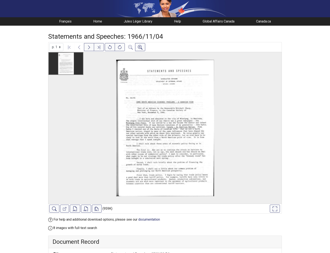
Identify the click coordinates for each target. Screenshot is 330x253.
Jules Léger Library (138, 21)
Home (97, 21)
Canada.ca (263, 21)
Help (177, 21)
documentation (149, 219)
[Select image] (56, 47)
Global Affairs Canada (218, 21)
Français (65, 21)
